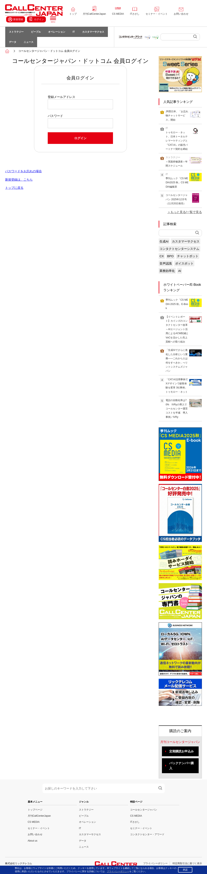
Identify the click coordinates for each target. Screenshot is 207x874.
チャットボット (187, 256)
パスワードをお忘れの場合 (23, 171)
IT (74, 31)
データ (12, 42)
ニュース (28, 42)
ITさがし (134, 13)
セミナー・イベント (157, 13)
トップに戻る (14, 187)
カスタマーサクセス (93, 31)
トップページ (35, 809)
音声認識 (165, 263)
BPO (170, 256)
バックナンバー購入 (181, 765)
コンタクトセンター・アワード (147, 834)
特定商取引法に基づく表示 (187, 863)
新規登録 (15, 19)
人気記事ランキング (178, 101)
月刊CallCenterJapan (94, 13)
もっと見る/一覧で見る (186, 212)
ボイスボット (184, 263)
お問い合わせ (181, 13)
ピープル (36, 31)
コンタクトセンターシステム (179, 248)
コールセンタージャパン (143, 809)
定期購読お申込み (181, 751)
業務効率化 (167, 270)
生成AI (163, 241)
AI (179, 270)
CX (161, 256)
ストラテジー (16, 31)
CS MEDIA (118, 13)
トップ (73, 13)
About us (32, 840)
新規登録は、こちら (19, 179)
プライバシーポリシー (155, 863)
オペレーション (56, 31)
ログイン (36, 19)
